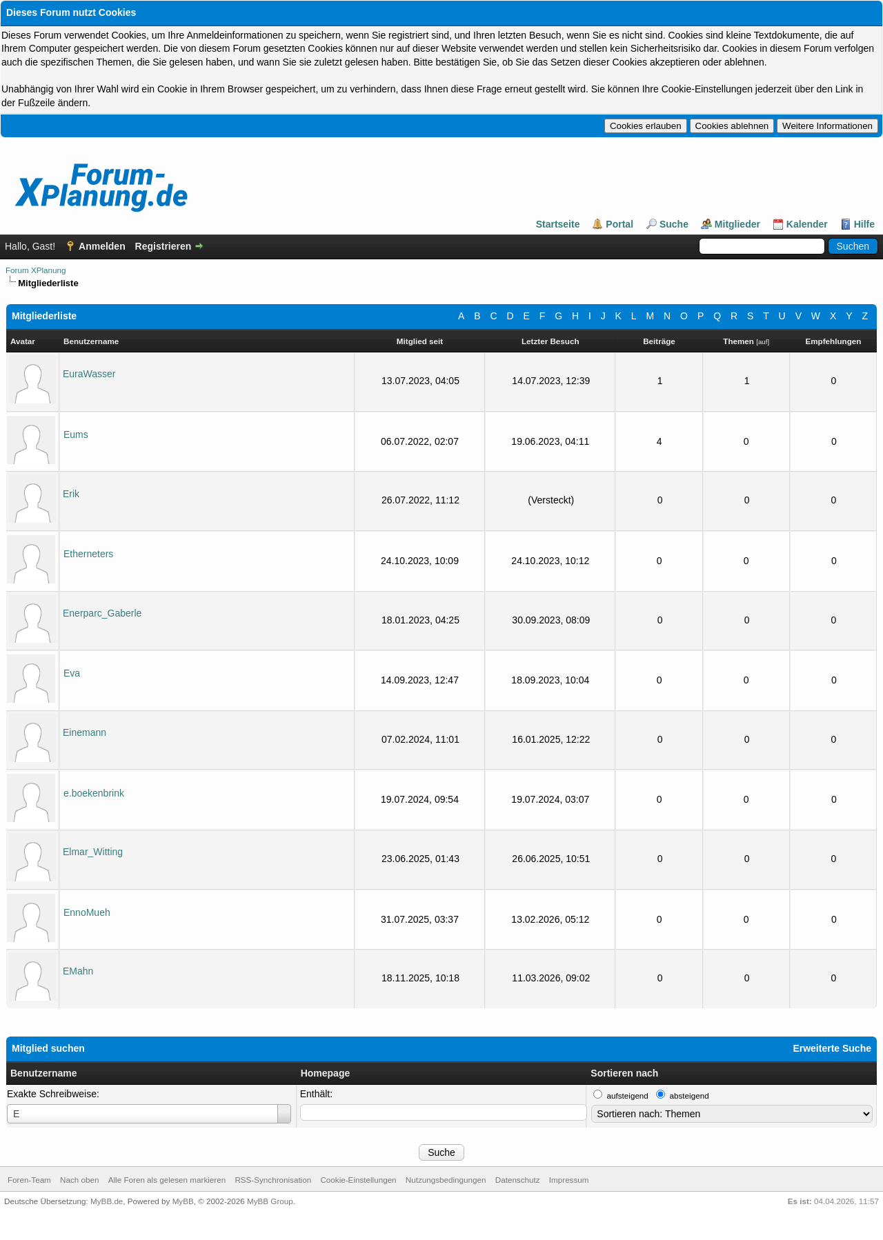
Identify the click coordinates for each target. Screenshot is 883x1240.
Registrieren (163, 246)
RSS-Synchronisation (273, 1179)
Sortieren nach (624, 1073)
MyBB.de (106, 1201)
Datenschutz (517, 1179)
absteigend (689, 1095)
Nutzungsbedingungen (446, 1179)
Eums (75, 434)
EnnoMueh (86, 912)
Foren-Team (29, 1179)
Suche (673, 224)
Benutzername (43, 1073)
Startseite (558, 224)
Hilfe (864, 224)
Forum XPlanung (36, 270)
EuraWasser (89, 373)
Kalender (807, 224)
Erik (71, 493)
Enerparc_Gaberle (102, 613)
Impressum (569, 1179)
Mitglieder (737, 224)
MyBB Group (270, 1201)
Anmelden (102, 246)
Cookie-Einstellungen (358, 1179)
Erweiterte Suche (832, 1048)
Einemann (84, 732)
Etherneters (88, 553)
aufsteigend (627, 1095)
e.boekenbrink (93, 793)
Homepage (325, 1073)
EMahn (78, 971)
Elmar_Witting (93, 851)
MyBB (183, 1201)
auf (763, 342)
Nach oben (79, 1179)
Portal (619, 224)
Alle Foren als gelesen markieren (167, 1179)
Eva (71, 673)
